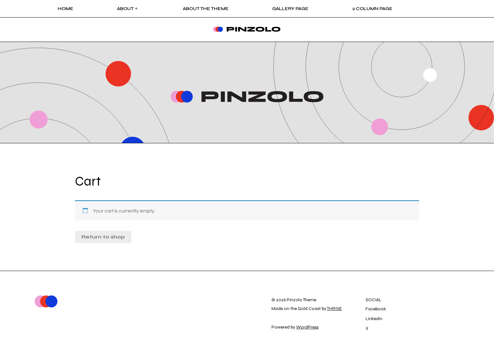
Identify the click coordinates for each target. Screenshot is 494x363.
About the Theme (206, 8)
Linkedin (374, 318)
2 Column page (372, 8)
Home (65, 8)
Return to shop (103, 237)
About (128, 8)
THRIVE (334, 308)
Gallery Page (290, 8)
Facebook (376, 309)
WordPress (307, 327)
